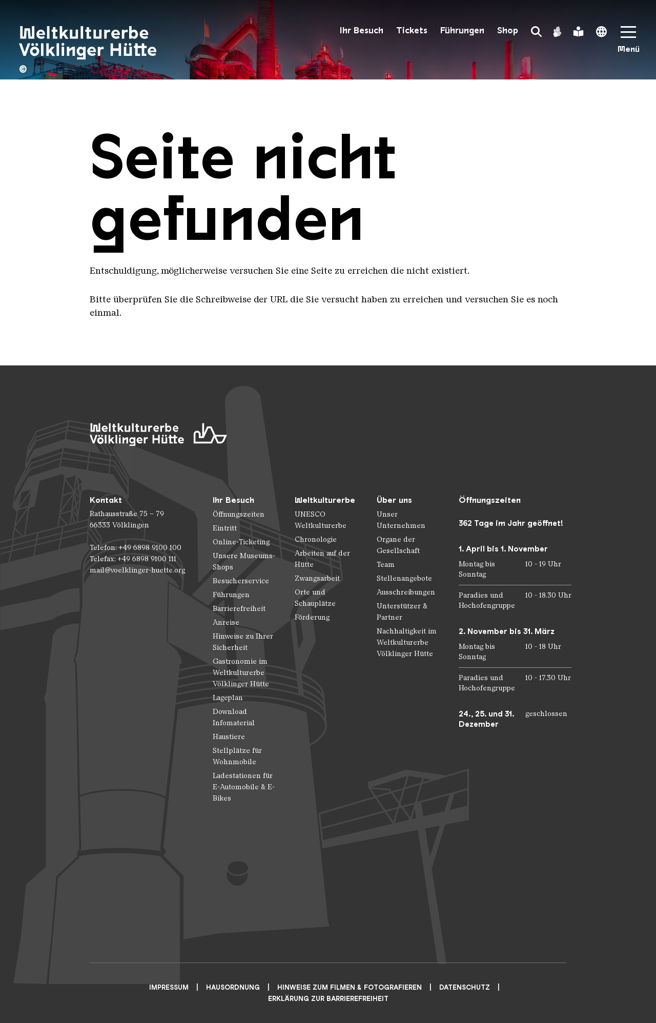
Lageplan (228, 698)
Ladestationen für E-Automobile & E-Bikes (244, 787)
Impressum (169, 987)
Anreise (226, 622)
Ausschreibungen (406, 592)
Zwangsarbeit (317, 578)
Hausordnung (233, 987)
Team (386, 564)
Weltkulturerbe (325, 500)
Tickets (411, 30)
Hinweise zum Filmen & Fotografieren (349, 987)
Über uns (394, 500)
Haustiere (229, 737)
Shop (507, 30)
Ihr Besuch (361, 30)
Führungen (462, 30)
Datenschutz (464, 987)
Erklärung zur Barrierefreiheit (328, 998)
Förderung (312, 617)
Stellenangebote (404, 578)
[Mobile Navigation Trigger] (628, 42)
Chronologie (316, 539)
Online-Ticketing (241, 542)
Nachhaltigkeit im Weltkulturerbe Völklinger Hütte (407, 642)
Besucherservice (241, 581)
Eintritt (225, 528)
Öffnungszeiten (238, 514)
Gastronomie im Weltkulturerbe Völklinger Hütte (241, 673)
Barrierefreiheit (239, 608)
